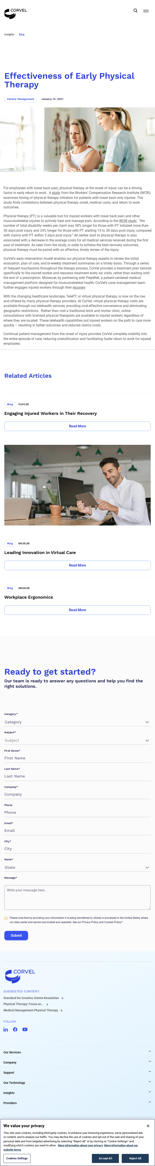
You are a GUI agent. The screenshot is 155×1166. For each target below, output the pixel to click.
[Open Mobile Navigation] (146, 11)
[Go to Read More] (77, 426)
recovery (79, 287)
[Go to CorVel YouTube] (24, 1029)
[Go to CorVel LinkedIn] (5, 1029)
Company (9, 1062)
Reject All (135, 1158)
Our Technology (14, 1082)
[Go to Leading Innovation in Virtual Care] (77, 551)
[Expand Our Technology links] (150, 1081)
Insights (8, 1093)
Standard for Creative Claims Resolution (31, 998)
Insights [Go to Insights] (9, 34)
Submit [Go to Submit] (16, 935)
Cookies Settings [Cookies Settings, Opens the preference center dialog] (17, 1158)
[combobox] (5, 722)
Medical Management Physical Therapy (30, 1010)
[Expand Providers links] (150, 1102)
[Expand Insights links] (150, 1092)
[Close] (148, 1126)
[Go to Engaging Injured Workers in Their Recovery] (77, 412)
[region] (77, 1142)
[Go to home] (77, 976)
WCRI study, (128, 221)
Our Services (12, 1052)
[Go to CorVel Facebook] (15, 1029)
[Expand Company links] (150, 1061)
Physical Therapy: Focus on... (23, 1004)
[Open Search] (135, 11)
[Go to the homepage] (15, 10)
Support (8, 1072)
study (56, 193)
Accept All (105, 1158)
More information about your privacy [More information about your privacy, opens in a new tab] (80, 1145)
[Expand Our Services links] (150, 1051)
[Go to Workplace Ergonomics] (77, 596)
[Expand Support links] (150, 1071)
